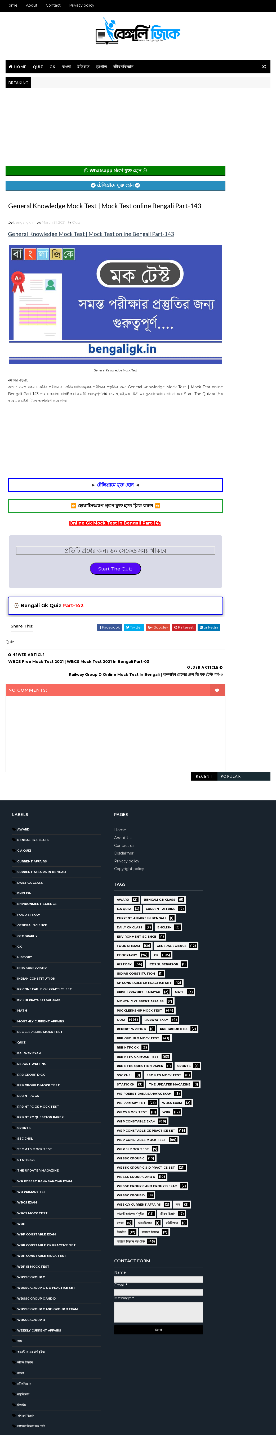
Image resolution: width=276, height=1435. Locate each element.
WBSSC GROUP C (31, 1248)
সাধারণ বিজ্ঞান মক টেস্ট (31, 1398)
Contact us (110, 816)
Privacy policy (81, 5)
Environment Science (37, 875)
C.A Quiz (24, 822)
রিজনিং (21, 1376)
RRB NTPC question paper (40, 1088)
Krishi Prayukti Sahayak (38, 971)
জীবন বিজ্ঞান (25, 1333)
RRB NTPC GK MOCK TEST (38, 1078)
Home (11, 5)
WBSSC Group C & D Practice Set (46, 1259)
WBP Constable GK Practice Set (46, 1216)
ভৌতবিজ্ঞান (24, 1355)
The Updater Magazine (38, 1142)
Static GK (26, 1131)
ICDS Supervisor (32, 939)
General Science (32, 896)
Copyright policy (115, 840)
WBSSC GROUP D (31, 1291)
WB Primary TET (31, 1163)
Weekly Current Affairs (39, 1302)
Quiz (38, 65)
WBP (21, 1195)
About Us (108, 809)
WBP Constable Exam (36, 1206)
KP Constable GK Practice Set (44, 960)
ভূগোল (101, 65)
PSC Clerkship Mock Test (40, 1003)
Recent (204, 96)
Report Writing (31, 1035)
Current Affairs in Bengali (41, 843)
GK (53, 65)
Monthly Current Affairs (40, 992)
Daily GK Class (30, 854)
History (24, 928)
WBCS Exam (27, 1174)
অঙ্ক (19, 1312)
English (24, 864)
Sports (24, 1099)
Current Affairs (32, 832)
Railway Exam (29, 1024)
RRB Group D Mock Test (38, 1056)
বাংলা (66, 65)
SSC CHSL (25, 1110)
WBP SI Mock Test (33, 1238)
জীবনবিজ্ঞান (123, 65)
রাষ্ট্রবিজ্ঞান (23, 1365)
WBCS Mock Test (32, 1184)
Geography (27, 907)
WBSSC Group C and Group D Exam (47, 1280)
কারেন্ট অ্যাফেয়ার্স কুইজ (31, 1323)
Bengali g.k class (33, 811)
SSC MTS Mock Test (34, 1120)
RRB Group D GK (31, 1046)
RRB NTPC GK (28, 1067)
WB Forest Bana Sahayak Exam (44, 1152)
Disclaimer (109, 824)
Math (22, 982)
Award (23, 801)
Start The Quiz (95, 563)
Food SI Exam (29, 886)
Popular (231, 96)
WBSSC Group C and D (36, 1270)
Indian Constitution (36, 950)
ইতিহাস (83, 65)
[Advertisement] (96, 129)
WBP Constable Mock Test (41, 1227)
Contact (53, 5)
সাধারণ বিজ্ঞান (25, 1387)
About (31, 5)
